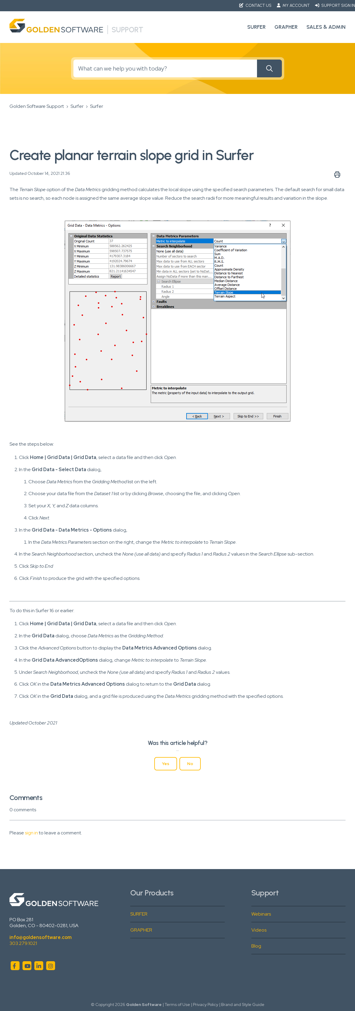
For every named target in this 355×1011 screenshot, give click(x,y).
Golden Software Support (36, 106)
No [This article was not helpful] (190, 763)
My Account (294, 5)
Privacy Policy (205, 1004)
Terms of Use (177, 1004)
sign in (31, 833)
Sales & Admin (326, 27)
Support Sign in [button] (335, 5)
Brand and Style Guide (242, 1004)
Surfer (256, 27)
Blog (256, 946)
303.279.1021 (23, 943)
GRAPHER (141, 930)
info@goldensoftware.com (40, 937)
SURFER (138, 914)
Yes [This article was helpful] (165, 763)
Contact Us (255, 5)
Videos (258, 930)
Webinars (261, 914)
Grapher (286, 27)
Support (127, 29)
